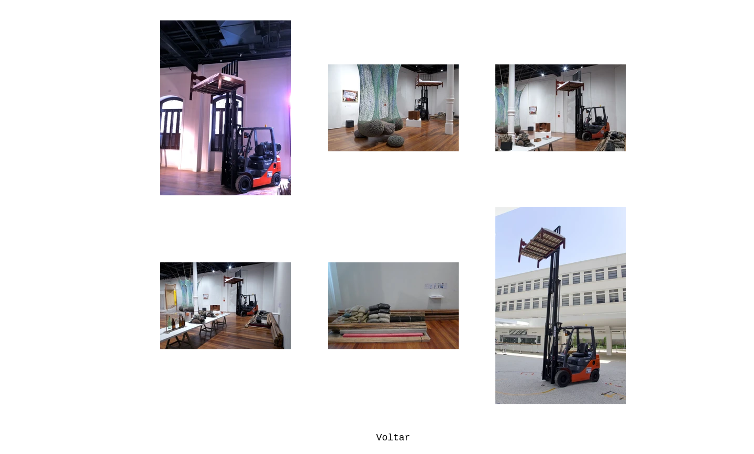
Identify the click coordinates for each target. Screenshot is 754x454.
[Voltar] (393, 438)
